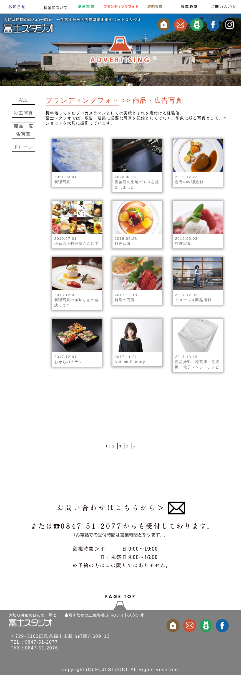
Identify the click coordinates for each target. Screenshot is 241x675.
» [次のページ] (134, 446)
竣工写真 (23, 113)
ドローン (23, 147)
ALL (23, 100)
